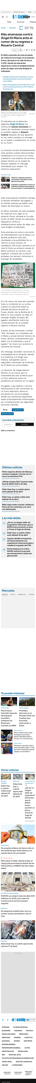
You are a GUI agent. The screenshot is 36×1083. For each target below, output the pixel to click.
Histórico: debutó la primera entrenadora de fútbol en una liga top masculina (21, 179)
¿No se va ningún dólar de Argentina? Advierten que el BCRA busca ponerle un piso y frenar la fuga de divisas (20, 526)
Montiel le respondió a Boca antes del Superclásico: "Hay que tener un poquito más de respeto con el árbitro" (24, 749)
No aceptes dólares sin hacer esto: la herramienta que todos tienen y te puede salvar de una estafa (17, 850)
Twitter (3, 1020)
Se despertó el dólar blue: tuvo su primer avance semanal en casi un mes (16, 913)
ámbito (3, 28)
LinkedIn (17, 1020)
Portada (5, 1027)
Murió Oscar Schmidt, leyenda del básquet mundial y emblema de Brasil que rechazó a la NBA (9, 718)
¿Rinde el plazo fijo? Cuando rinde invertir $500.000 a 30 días (17, 482)
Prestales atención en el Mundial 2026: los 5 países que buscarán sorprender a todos (27, 718)
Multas (5, 1065)
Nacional (6, 1041)
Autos (27, 1048)
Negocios (6, 1038)
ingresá (33, 16)
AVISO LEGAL (7, 1062)
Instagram (12, 1020)
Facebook (7, 1020)
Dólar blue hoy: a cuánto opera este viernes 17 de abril (17, 944)
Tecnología (23, 1051)
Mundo (17, 1041)
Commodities (22, 594)
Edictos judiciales (24, 1062)
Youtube (23, 1020)
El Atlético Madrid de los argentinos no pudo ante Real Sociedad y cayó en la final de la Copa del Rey (18, 79)
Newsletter (30, 1020)
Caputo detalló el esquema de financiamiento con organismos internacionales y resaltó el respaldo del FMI (20, 542)
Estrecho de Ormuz (19, 12)
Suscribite (24, 424)
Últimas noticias (20, 1027)
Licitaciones (17, 1065)
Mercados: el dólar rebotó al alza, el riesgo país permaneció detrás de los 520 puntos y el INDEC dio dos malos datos (17, 865)
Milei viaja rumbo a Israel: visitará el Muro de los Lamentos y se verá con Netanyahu (18, 506)
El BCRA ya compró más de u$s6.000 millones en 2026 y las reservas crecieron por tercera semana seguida (18, 900)
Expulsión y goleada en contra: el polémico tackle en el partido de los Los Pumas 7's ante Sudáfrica (23, 186)
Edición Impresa (8, 1044)
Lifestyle (28, 1038)
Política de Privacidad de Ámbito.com (18, 1058)
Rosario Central (7, 414)
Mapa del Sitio (15, 1055)
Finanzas (18, 1031)
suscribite (26, 16)
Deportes (12, 28)
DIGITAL (7, 1073)
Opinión (17, 1038)
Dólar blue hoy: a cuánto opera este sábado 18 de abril (16, 490)
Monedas (5, 594)
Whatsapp (28, 1020)
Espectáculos (8, 1051)
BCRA (29, 12)
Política (29, 1031)
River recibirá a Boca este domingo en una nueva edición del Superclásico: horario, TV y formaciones (23, 736)
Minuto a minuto (8, 858)
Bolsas (12, 594)
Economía (20, 22)
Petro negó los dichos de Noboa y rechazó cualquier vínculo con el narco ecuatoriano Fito (17, 474)
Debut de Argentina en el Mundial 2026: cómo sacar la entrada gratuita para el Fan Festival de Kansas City (19, 87)
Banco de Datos (8, 1034)
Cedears (31, 594)
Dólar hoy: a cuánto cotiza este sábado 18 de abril (16, 498)
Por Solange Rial (29, 821)
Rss (3, 1055)
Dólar (9, 22)
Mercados (23, 1034)
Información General (11, 1048)
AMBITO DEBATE (28, 1073)
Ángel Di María (21, 28)
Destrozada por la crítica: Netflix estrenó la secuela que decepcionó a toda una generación (19, 552)
